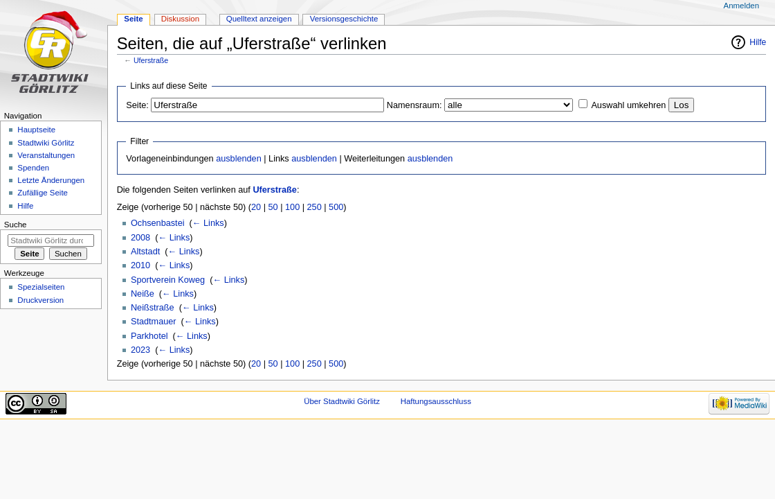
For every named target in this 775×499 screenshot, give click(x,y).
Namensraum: (414, 105)
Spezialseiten (40, 287)
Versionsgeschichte (344, 19)
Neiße (142, 294)
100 (292, 207)
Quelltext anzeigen (259, 19)
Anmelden (742, 5)
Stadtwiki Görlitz (45, 143)
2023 (140, 350)
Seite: (137, 105)
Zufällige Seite (42, 193)
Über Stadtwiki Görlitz (342, 401)
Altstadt (145, 251)
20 (256, 207)
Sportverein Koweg (168, 280)
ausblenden (239, 159)
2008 (140, 238)
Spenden (33, 168)
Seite (133, 19)
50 (273, 207)
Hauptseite (36, 129)
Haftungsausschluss (436, 401)
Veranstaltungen (46, 155)
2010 (140, 265)
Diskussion (180, 19)
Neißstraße (152, 308)
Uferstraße (151, 60)
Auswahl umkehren (628, 105)
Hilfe (757, 42)
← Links (208, 223)
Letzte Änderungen (50, 180)
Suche (15, 224)
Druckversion (40, 300)
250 (314, 207)
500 (336, 207)
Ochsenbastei (158, 223)
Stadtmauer (153, 321)
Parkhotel (149, 336)
